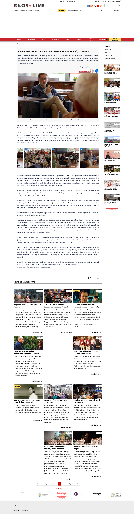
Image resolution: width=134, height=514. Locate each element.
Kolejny (70, 484)
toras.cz (25, 510)
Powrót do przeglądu (95, 277)
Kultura (25, 44)
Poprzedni (48, 484)
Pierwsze (40, 484)
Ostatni (76, 484)
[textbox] (111, 5)
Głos (18, 44)
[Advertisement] (67, 25)
